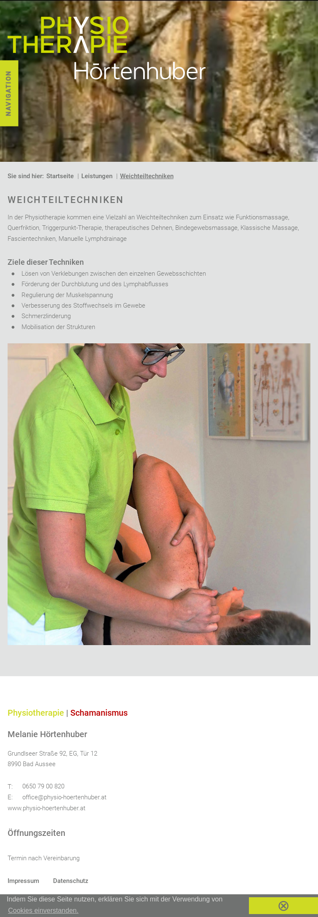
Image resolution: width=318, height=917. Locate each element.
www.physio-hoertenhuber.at (47, 808)
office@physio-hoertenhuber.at (64, 797)
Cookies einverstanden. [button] (43, 910)
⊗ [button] (283, 905)
